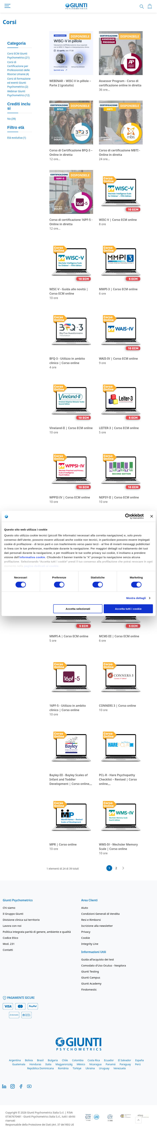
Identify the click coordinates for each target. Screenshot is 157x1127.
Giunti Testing (90, 971)
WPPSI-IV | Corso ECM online (69, 497)
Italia (48, 1064)
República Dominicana (40, 1068)
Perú (138, 1064)
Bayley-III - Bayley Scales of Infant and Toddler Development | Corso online (69, 779)
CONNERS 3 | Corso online (117, 706)
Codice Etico (10, 938)
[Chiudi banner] (151, 516)
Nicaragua (95, 1064)
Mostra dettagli (136, 598)
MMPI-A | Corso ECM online (68, 636)
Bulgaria (53, 1060)
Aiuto (84, 907)
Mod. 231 (9, 944)
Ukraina (90, 1068)
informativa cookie (32, 557)
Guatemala (18, 1064)
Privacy (85, 932)
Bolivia (29, 1060)
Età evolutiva (16, 137)
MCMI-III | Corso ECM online (119, 636)
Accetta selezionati (78, 608)
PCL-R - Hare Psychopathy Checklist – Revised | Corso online (118, 779)
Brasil (40, 1060)
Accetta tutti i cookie (128, 608)
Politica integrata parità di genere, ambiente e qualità (37, 932)
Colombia (77, 1060)
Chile (65, 1060)
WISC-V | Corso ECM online (118, 220)
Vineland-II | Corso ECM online (71, 428)
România (63, 1068)
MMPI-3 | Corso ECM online (118, 289)
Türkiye (77, 1068)
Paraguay (125, 1064)
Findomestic (89, 989)
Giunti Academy (91, 983)
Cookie (85, 938)
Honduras (35, 1064)
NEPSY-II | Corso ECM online (119, 497)
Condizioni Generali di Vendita (100, 913)
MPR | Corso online (63, 844)
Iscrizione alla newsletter (97, 926)
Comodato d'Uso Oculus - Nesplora (103, 965)
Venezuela (119, 1068)
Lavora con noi (12, 926)
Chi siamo (9, 907)
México (81, 1064)
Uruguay (104, 1068)
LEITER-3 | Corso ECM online (119, 428)
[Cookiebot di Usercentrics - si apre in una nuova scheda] (128, 516)
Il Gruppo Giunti (13, 913)
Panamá (110, 1064)
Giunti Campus (90, 977)
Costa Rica (94, 1060)
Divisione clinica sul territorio (21, 919)
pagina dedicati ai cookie (41, 565)
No (11, 118)
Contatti (8, 950)
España (139, 1060)
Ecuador (109, 1060)
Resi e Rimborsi (91, 919)
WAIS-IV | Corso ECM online (118, 359)
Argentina (15, 1060)
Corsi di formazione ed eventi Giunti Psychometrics (18, 82)
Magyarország (64, 1064)
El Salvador (124, 1060)
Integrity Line (89, 944)
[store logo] (76, 6)
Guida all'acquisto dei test (97, 959)
